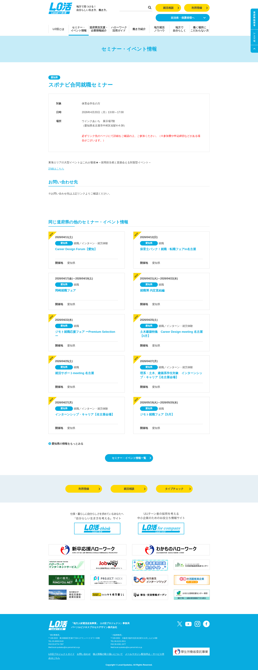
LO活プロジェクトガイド (61, 654)
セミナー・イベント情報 (79, 29)
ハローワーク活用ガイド (119, 29)
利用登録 (200, 7)
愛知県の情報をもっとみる (65, 443)
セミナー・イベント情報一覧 (131, 458)
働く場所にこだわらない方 (199, 29)
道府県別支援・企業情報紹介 (99, 29)
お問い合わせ (84, 654)
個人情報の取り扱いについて (108, 654)
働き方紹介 (139, 29)
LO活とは (58, 29)
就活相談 (171, 7)
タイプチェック (178, 488)
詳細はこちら (56, 168)
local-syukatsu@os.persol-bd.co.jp (66, 647)
